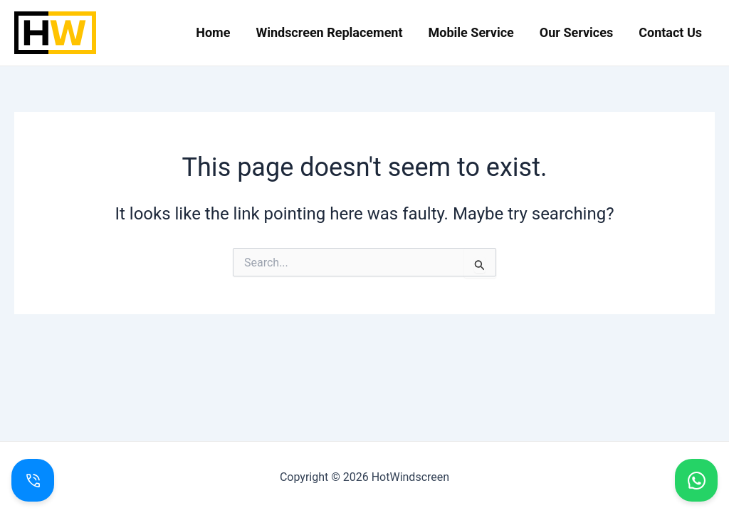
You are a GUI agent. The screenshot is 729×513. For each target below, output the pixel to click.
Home (213, 32)
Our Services (576, 32)
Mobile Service (471, 32)
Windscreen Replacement (329, 32)
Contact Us (670, 32)
